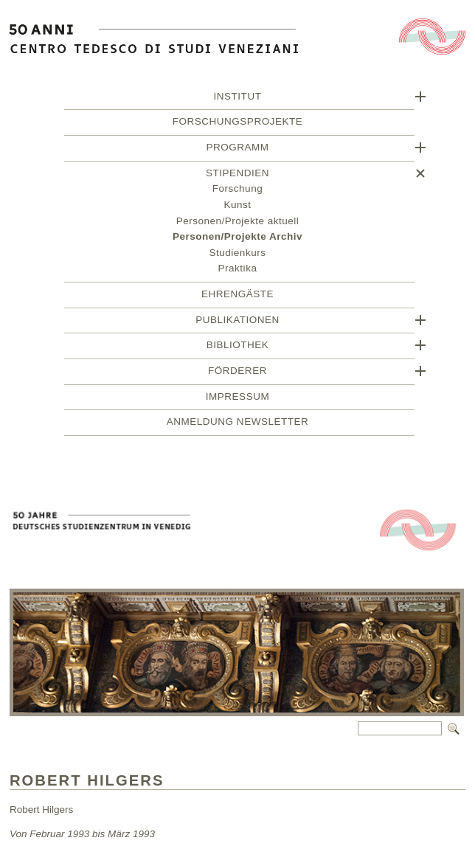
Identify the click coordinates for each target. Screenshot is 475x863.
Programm (237, 149)
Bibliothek (238, 347)
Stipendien (237, 175)
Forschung (237, 190)
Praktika (237, 270)
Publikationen (237, 321)
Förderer (237, 372)
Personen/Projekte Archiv (237, 238)
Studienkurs (237, 254)
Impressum (237, 398)
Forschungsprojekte (237, 123)
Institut (238, 98)
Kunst (237, 206)
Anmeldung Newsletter (237, 423)
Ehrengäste (237, 296)
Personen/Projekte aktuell (237, 223)
